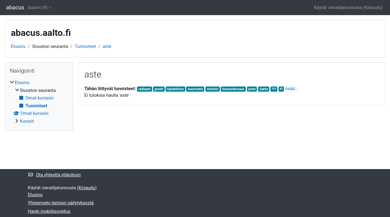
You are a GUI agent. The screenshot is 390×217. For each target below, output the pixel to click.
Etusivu (18, 46)
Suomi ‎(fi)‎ (38, 7)
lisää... (291, 88)
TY (274, 89)
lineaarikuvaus (233, 89)
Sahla (264, 89)
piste (252, 89)
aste (107, 46)
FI (281, 89)
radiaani (145, 89)
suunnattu (195, 89)
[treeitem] (39, 101)
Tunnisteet (85, 46)
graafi (158, 89)
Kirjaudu (373, 7)
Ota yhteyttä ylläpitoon (54, 175)
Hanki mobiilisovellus (49, 211)
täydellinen (175, 89)
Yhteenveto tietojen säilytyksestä (61, 203)
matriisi (212, 89)
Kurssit (27, 121)
